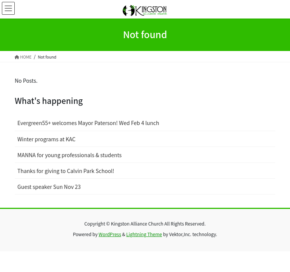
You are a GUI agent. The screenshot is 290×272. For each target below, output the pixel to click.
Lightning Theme (144, 234)
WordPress (110, 234)
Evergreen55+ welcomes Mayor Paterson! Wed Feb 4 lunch (88, 123)
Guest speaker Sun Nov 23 (49, 186)
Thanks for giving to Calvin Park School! (65, 171)
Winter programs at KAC (46, 139)
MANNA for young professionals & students (69, 155)
